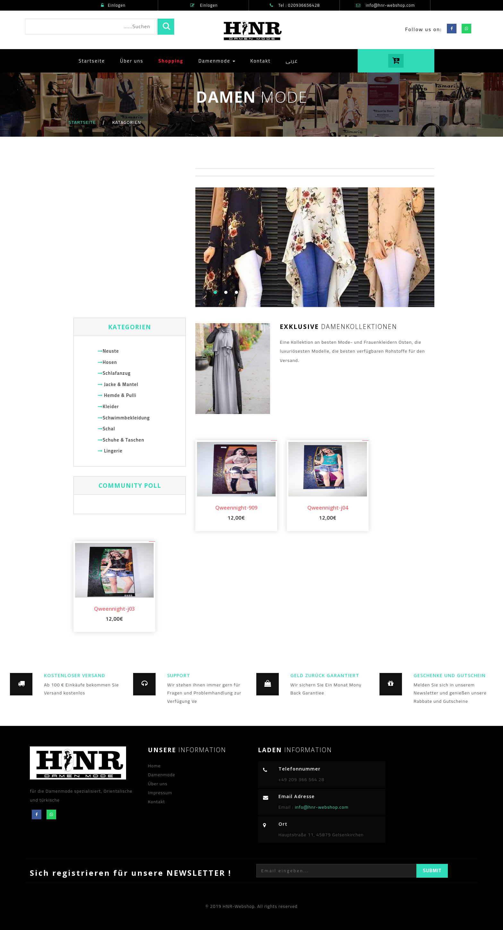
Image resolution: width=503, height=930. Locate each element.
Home (154, 766)
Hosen (107, 362)
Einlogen (113, 5)
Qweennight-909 (236, 507)
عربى (292, 60)
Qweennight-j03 (114, 608)
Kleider (108, 406)
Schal (106, 428)
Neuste (108, 351)
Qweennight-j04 (327, 507)
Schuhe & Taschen (121, 439)
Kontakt (260, 60)
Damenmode (161, 775)
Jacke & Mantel (118, 384)
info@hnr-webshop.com (390, 5)
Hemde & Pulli (117, 395)
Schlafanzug (114, 373)
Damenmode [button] (216, 60)
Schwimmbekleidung (124, 417)
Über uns (131, 60)
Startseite (94, 60)
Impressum (160, 792)
